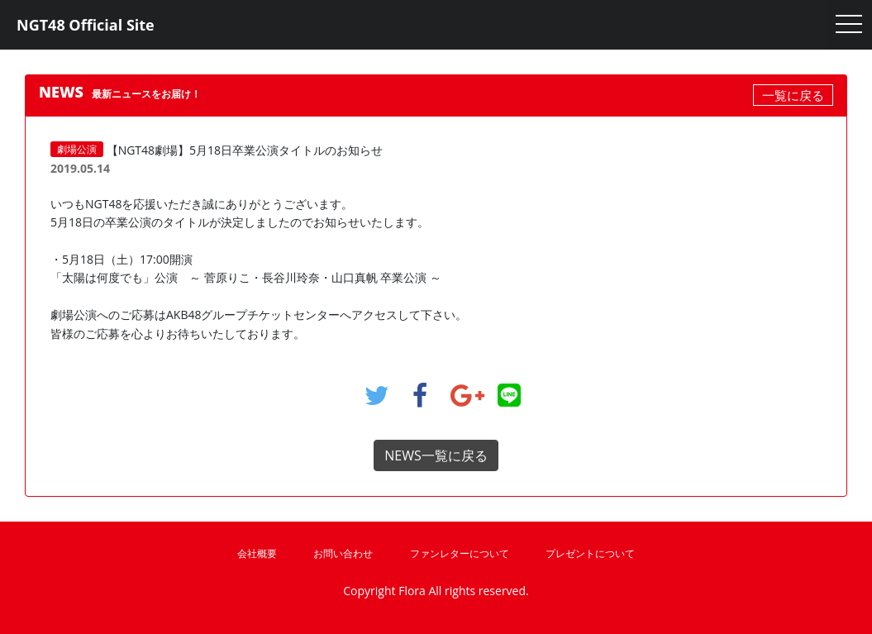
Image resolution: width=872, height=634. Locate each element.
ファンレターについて (459, 553)
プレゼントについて (590, 553)
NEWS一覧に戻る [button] (435, 455)
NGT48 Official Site (86, 25)
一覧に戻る (793, 95)
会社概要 (257, 553)
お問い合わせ (343, 553)
